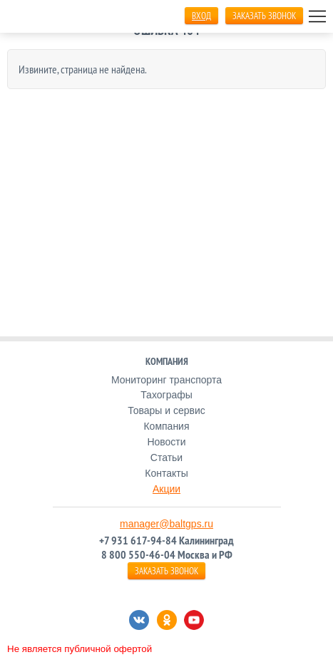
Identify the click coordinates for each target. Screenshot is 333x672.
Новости (166, 442)
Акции (166, 489)
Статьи (166, 457)
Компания (166, 426)
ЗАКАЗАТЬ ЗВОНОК (264, 15)
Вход (201, 15)
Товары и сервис (166, 410)
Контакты (166, 473)
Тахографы (166, 394)
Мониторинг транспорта (166, 380)
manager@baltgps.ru (166, 523)
